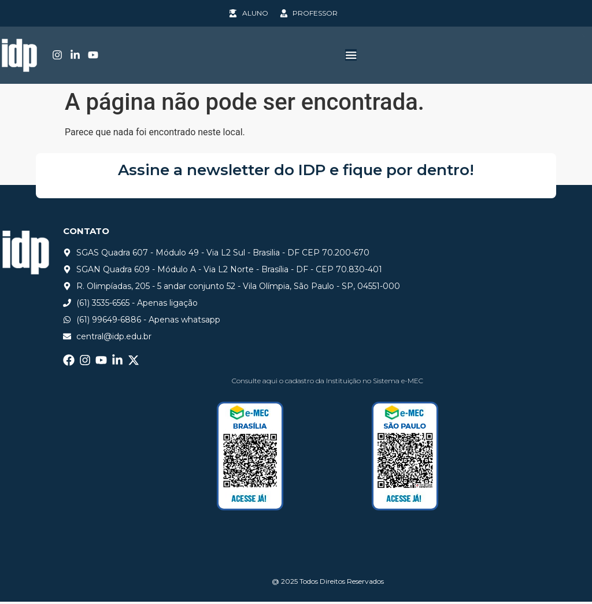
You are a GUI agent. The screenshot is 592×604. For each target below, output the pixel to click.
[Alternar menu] (351, 56)
